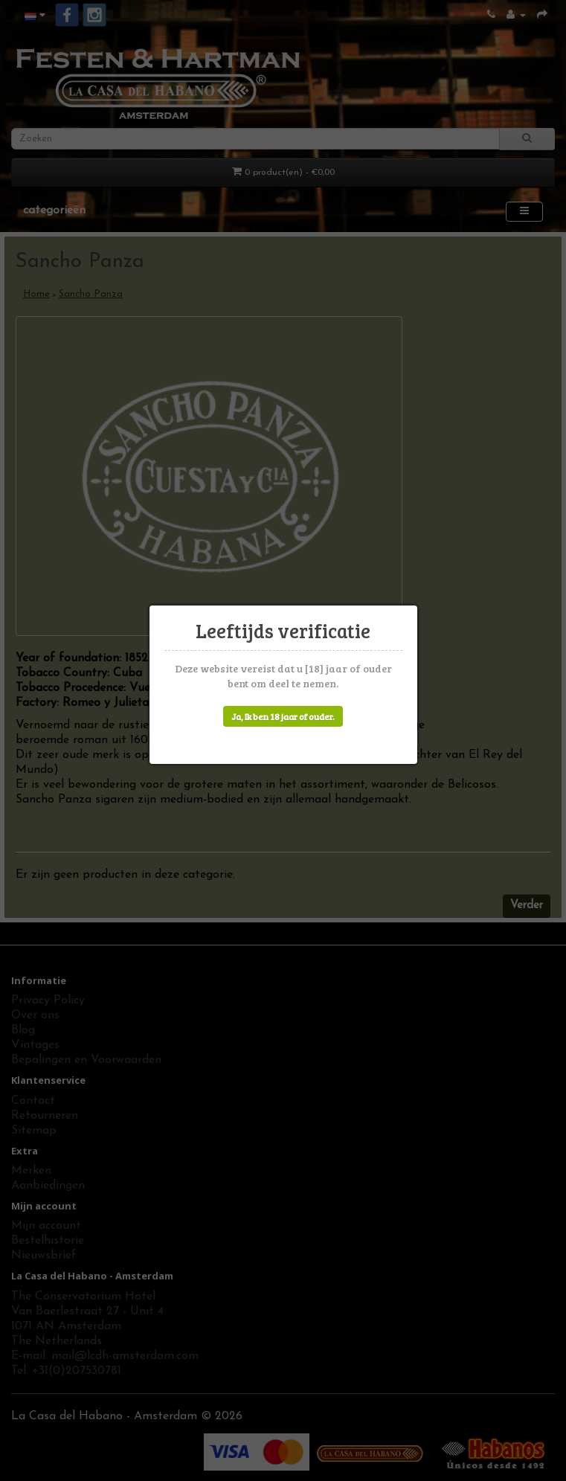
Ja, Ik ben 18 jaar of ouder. (283, 716)
